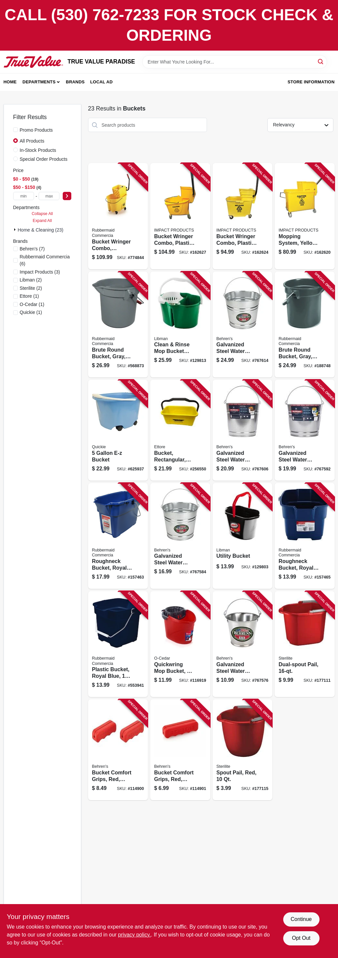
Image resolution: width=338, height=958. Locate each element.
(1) (29, 296)
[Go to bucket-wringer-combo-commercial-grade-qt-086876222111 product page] (118, 216)
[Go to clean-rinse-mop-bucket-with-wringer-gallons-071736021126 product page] (180, 324)
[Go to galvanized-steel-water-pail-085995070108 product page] (243, 644)
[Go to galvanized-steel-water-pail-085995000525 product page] (305, 430)
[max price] (49, 196)
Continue (301, 919)
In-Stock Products (38, 150)
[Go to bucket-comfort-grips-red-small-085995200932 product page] (118, 749)
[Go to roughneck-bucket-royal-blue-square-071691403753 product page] (305, 536)
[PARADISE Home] (33, 62)
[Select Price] (67, 196)
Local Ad (101, 81)
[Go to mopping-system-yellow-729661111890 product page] (305, 216)
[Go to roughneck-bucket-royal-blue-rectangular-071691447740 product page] (118, 536)
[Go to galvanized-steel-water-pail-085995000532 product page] (243, 430)
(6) (45, 260)
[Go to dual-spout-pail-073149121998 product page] (305, 644)
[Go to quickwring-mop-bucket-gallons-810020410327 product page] (180, 644)
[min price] (23, 196)
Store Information (310, 81)
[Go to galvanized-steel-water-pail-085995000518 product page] (180, 536)
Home (10, 81)
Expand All (42, 220)
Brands (75, 81)
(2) (31, 280)
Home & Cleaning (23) (41, 230)
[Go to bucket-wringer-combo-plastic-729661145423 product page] (243, 216)
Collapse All (42, 213)
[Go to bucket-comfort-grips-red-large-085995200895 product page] (180, 749)
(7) (32, 248)
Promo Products (36, 130)
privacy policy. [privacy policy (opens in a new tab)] (134, 934)
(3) (40, 272)
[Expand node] (15, 229)
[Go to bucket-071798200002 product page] (118, 430)
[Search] (321, 61)
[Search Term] (234, 61)
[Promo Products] (15, 129)
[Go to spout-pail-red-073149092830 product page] (243, 749)
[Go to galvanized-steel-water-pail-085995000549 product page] (243, 324)
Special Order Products (44, 159)
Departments (38, 81)
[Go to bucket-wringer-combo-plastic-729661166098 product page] (180, 216)
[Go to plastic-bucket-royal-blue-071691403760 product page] (118, 644)
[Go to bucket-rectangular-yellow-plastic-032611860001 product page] (180, 430)
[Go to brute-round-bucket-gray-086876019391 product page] (305, 324)
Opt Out (301, 938)
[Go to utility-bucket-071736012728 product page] (243, 536)
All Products (32, 141)
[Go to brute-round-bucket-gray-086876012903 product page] (118, 324)
